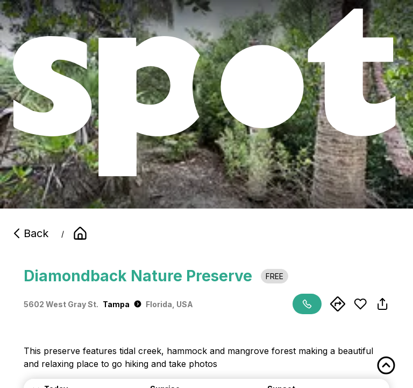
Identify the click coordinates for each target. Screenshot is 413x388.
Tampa (122, 304)
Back (29, 233)
